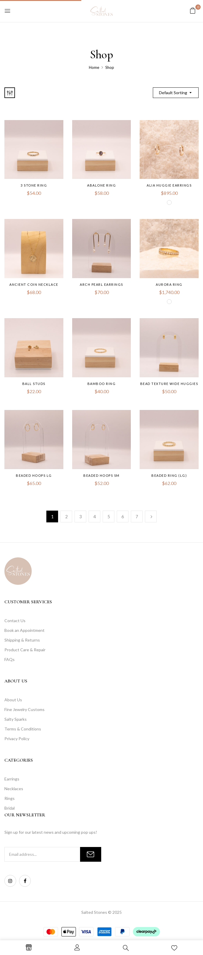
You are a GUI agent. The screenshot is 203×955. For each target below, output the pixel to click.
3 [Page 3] (80, 516)
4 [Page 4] (94, 516)
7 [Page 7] (137, 516)
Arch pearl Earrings (101, 284)
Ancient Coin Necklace (33, 284)
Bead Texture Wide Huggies (169, 384)
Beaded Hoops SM (101, 475)
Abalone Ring (101, 185)
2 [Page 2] (66, 516)
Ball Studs (33, 384)
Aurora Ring (169, 284)
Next (151, 516)
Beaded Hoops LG (34, 475)
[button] (193, 10)
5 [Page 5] (108, 516)
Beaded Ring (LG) (169, 475)
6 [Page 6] (122, 516)
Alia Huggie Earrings (169, 185)
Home (94, 67)
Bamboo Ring (101, 384)
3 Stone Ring (34, 185)
